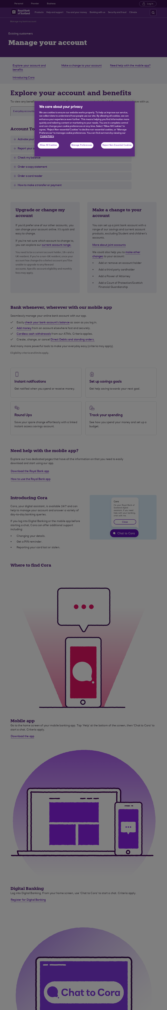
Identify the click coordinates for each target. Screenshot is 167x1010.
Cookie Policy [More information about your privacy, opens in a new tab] (47, 136)
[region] (84, 128)
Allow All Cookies (48, 145)
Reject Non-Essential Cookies (117, 145)
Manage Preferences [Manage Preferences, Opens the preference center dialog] (81, 145)
